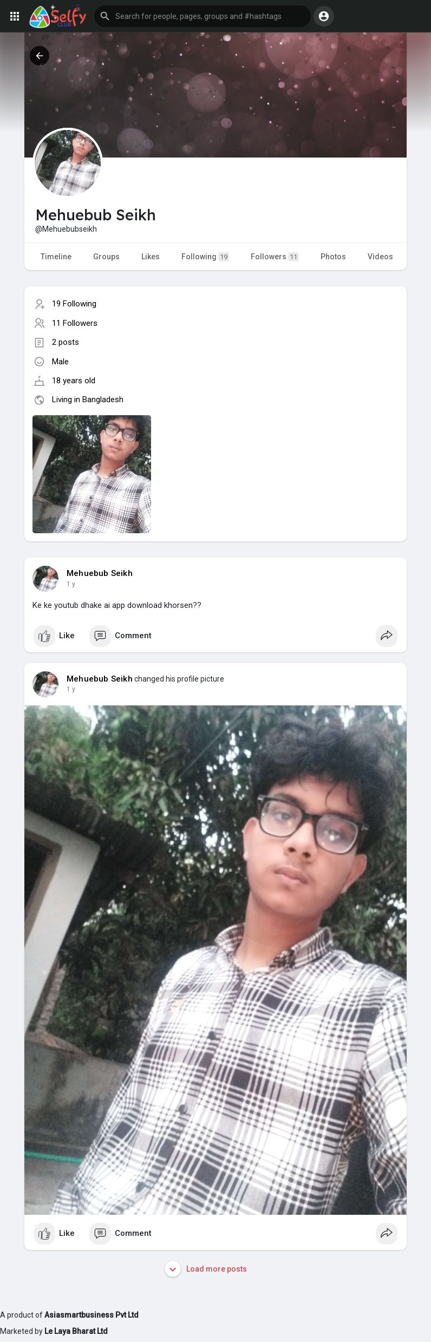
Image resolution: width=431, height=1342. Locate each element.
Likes (150, 256)
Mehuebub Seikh (100, 573)
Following (205, 256)
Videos (380, 256)
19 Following (74, 304)
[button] (202, 16)
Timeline (56, 256)
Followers (275, 256)
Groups (106, 256)
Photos (333, 256)
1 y (71, 584)
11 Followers (74, 323)
